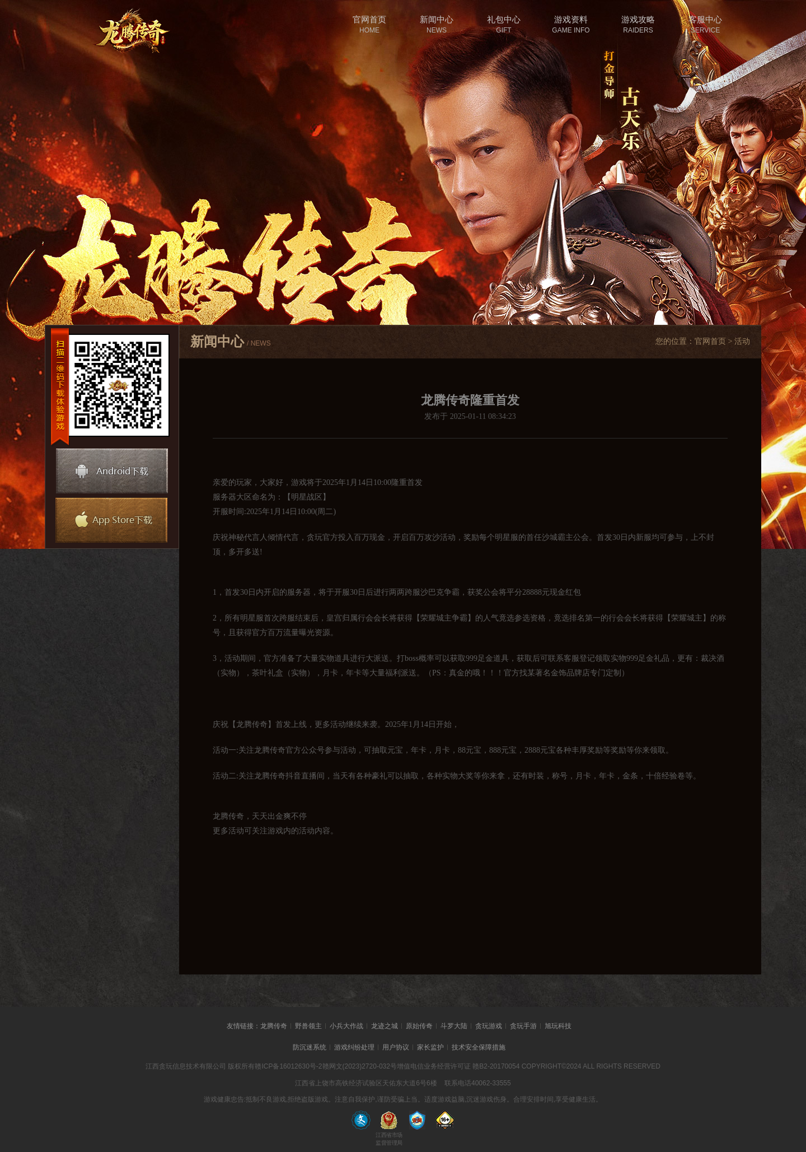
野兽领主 (308, 1026)
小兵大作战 (346, 1026)
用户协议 (395, 1047)
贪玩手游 (523, 1026)
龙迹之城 (384, 1026)
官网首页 (710, 341)
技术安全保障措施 (478, 1047)
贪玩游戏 (488, 1026)
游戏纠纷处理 (354, 1047)
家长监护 (430, 1047)
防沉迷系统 (309, 1047)
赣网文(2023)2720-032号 (359, 1066)
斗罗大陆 (454, 1026)
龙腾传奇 (273, 1026)
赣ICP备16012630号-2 (288, 1066)
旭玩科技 (558, 1026)
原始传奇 (419, 1026)
